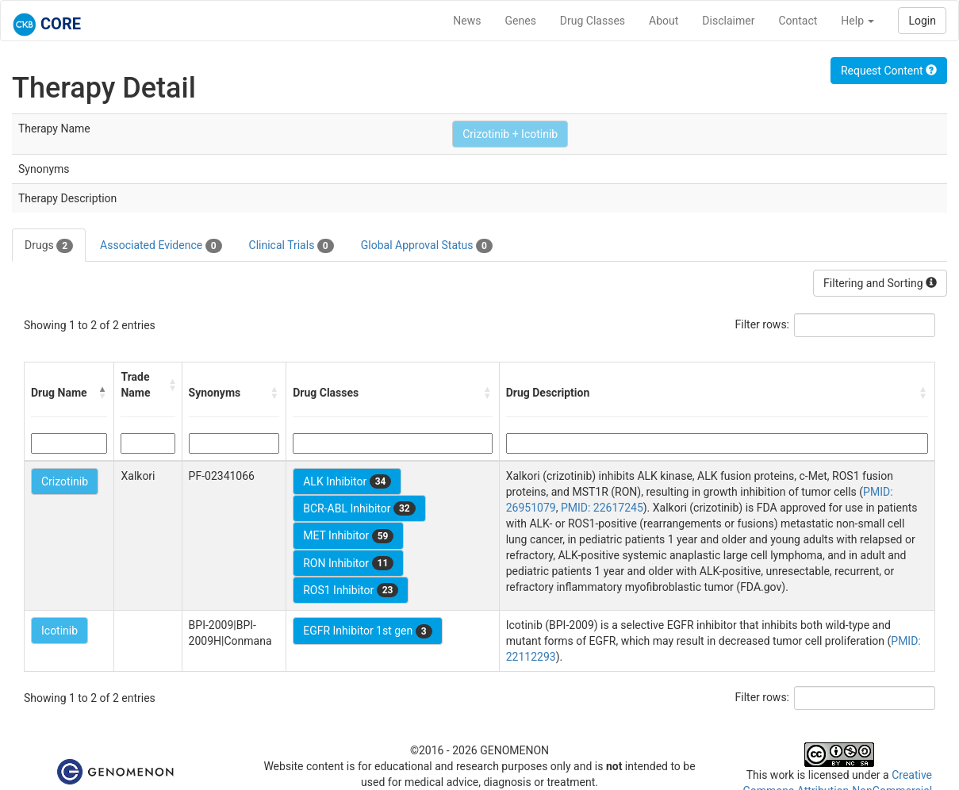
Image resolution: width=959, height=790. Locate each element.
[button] (102, 393)
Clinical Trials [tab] (291, 246)
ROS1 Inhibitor (350, 590)
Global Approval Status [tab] (427, 246)
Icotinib (59, 630)
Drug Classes (592, 20)
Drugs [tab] (49, 246)
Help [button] (857, 20)
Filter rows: (762, 324)
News (467, 20)
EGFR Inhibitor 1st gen (367, 631)
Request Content (889, 70)
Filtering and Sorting (880, 283)
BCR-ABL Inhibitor (359, 508)
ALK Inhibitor (347, 481)
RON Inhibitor (348, 563)
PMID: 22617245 (602, 507)
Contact (797, 20)
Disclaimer (728, 20)
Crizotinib (64, 481)
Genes (520, 20)
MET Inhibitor (348, 536)
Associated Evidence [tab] (160, 246)
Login (922, 20)
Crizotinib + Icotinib (510, 134)
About (663, 20)
